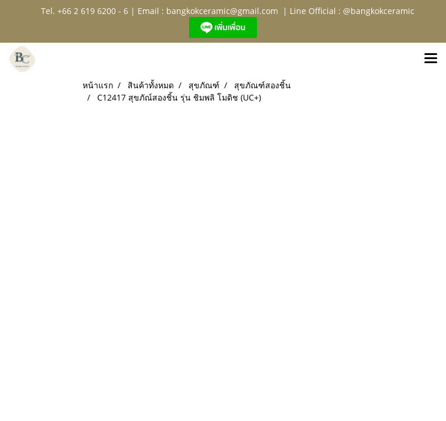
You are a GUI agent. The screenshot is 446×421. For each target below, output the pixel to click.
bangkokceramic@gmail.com (222, 10)
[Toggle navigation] (431, 59)
